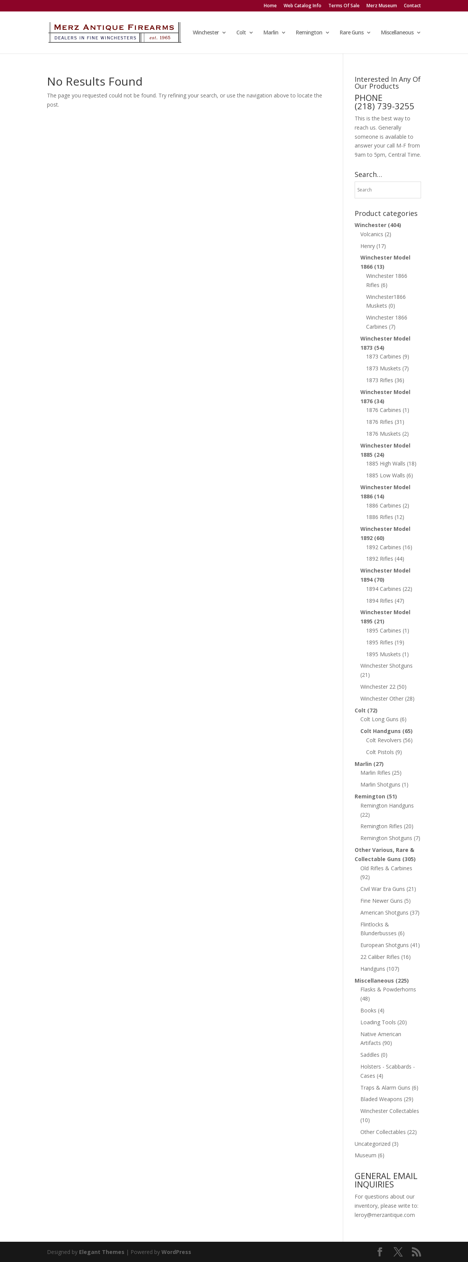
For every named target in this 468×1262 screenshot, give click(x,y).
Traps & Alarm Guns (385, 1087)
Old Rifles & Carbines (386, 868)
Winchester (206, 33)
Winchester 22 (377, 686)
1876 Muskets (383, 433)
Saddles (369, 1054)
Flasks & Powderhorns (388, 989)
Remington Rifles (381, 826)
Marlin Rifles (375, 772)
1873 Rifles (379, 380)
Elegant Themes (101, 1252)
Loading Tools (378, 1022)
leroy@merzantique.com (385, 1214)
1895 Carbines (383, 630)
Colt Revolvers (384, 740)
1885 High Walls (385, 463)
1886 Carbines (383, 505)
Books (368, 1010)
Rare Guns (351, 33)
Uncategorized (373, 1143)
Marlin (270, 33)
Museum (365, 1155)
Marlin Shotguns (380, 784)
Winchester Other (381, 698)
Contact (412, 6)
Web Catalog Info (302, 6)
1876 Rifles (379, 421)
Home (270, 6)
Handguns (372, 968)
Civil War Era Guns (382, 888)
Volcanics (371, 234)
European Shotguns (384, 945)
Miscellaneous (397, 33)
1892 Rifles (379, 558)
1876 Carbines (383, 410)
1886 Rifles (379, 517)
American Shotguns (384, 912)
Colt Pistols (380, 752)
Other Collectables (383, 1131)
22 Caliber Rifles (380, 956)
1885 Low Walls (385, 475)
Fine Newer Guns (381, 900)
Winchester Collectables (389, 1110)
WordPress (176, 1252)
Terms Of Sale (344, 6)
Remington (309, 33)
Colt (241, 33)
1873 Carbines (383, 356)
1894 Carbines (383, 588)
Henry (367, 246)
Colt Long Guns (379, 719)
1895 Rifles (379, 642)
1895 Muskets (383, 654)
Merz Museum (381, 6)
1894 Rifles (379, 600)
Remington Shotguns (386, 838)
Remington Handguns (387, 805)
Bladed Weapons (381, 1099)
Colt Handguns (380, 731)
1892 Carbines (383, 547)
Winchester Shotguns (386, 665)
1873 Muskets (383, 368)
